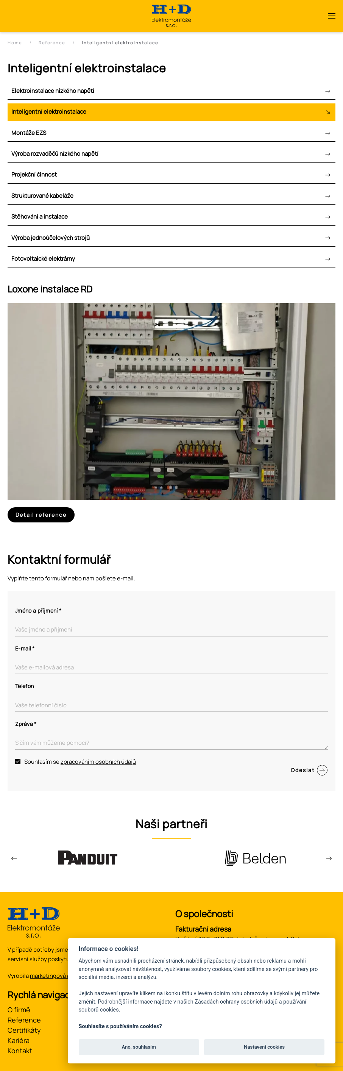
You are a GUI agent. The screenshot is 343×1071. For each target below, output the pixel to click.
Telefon (24, 686)
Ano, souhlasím (139, 1047)
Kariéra (19, 1040)
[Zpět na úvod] (171, 16)
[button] (331, 16)
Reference (24, 1019)
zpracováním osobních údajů (98, 762)
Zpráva (26, 723)
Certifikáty (24, 1030)
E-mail (25, 648)
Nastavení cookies (264, 1047)
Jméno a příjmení (38, 610)
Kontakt (20, 1050)
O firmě (19, 1009)
